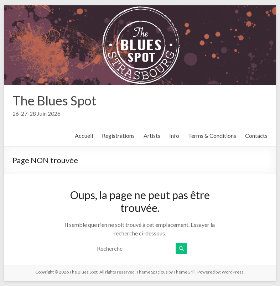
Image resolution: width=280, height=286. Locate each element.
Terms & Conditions (212, 135)
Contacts (256, 135)
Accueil (84, 135)
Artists (152, 135)
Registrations (118, 135)
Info (174, 135)
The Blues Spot (54, 100)
